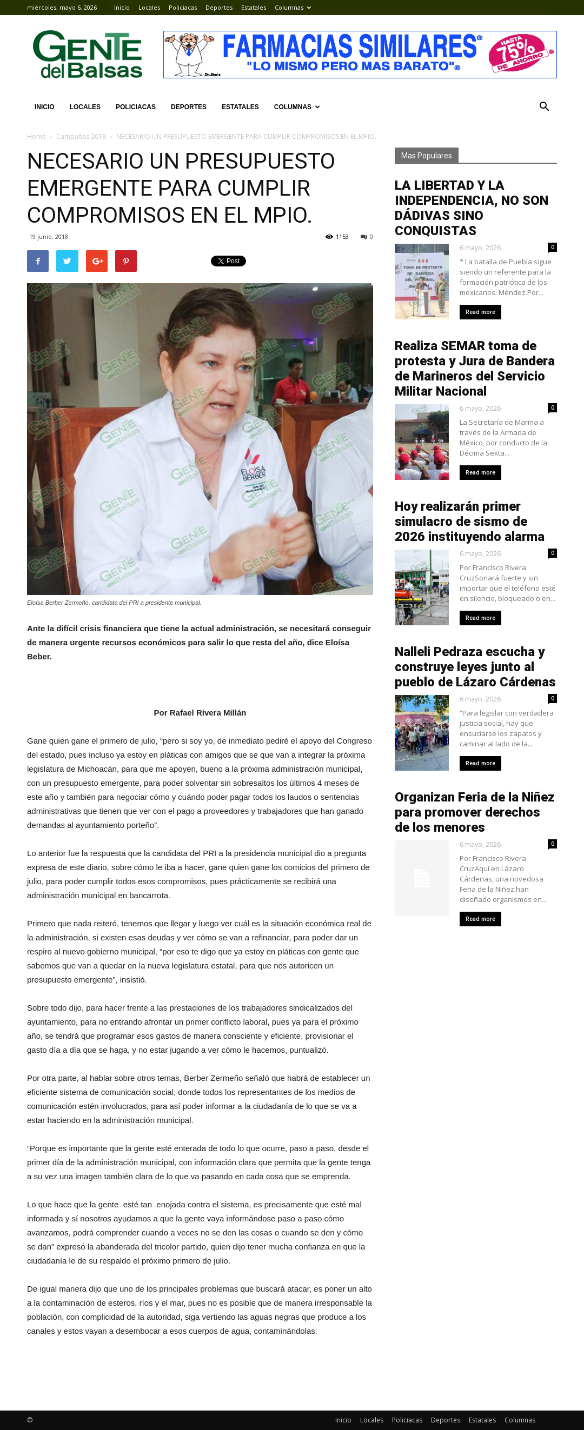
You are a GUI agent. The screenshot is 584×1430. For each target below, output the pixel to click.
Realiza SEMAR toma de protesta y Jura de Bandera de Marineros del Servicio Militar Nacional (475, 368)
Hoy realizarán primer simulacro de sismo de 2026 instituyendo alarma (470, 521)
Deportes (219, 7)
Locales (149, 7)
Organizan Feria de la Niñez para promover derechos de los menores (475, 812)
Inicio (122, 7)
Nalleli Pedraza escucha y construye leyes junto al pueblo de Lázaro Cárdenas (475, 667)
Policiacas (183, 7)
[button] (544, 107)
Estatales (253, 7)
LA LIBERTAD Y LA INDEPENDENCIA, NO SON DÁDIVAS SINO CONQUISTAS (471, 208)
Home (36, 136)
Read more (480, 312)
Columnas (293, 7)
